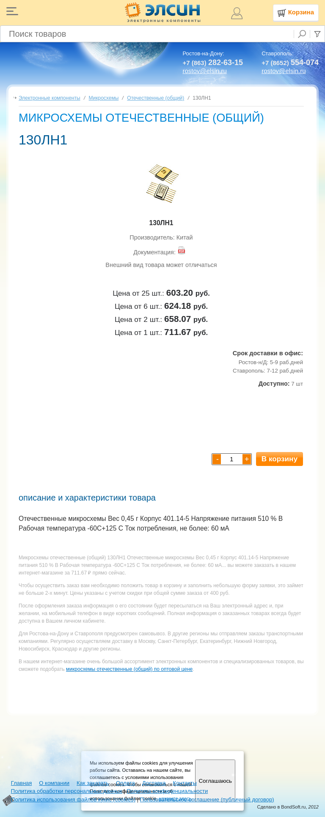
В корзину (279, 459)
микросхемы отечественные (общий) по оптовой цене (129, 669)
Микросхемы (104, 98)
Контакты (185, 783)
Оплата (125, 783)
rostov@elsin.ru (204, 70)
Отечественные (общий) (155, 98)
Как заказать (93, 783)
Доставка (154, 783)
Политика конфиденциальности (167, 791)
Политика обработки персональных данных (66, 791)
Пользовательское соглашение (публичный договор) (207, 799)
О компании (54, 783)
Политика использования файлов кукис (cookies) (73, 799)
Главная (21, 783)
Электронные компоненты (49, 98)
